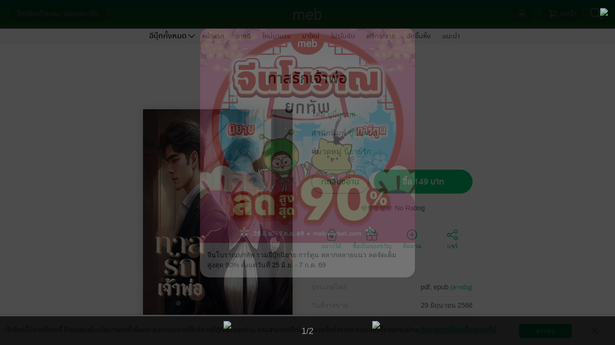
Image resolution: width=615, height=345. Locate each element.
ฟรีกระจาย (381, 36)
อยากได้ (331, 239)
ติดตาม (412, 239)
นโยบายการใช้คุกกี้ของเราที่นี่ (457, 330)
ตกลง (545, 331)
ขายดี (243, 36)
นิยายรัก (357, 152)
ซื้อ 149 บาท (423, 181)
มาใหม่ (310, 36)
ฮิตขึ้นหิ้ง (419, 36)
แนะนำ (451, 36)
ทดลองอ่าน (340, 181)
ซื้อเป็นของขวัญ (372, 239)
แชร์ (452, 239)
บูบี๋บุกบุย (341, 114)
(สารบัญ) (461, 287)
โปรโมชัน (343, 36)
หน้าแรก (213, 36)
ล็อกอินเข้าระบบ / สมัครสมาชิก (57, 14)
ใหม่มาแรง (276, 36)
